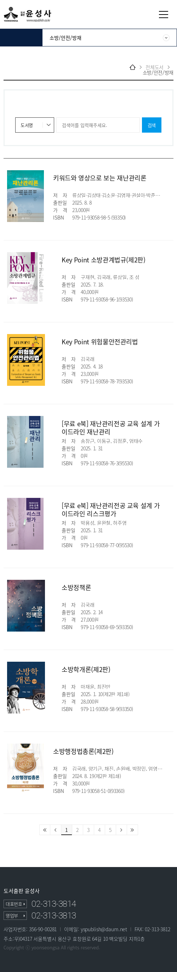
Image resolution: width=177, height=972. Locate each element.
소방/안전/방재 (158, 72)
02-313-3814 (54, 904)
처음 (44, 829)
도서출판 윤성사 (22, 891)
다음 (121, 829)
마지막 (132, 829)
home (133, 67)
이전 (55, 829)
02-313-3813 (54, 915)
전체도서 (154, 67)
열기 (163, 14)
